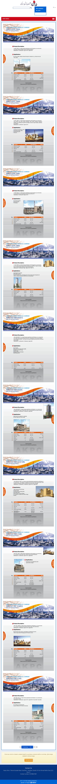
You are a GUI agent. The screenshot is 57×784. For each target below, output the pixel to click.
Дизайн (22, 783)
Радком (28, 783)
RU (54, 7)
